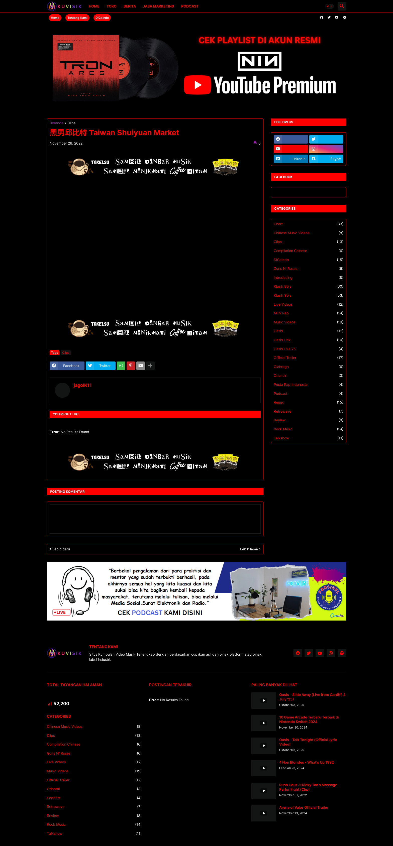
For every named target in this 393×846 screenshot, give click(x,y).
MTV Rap (308, 313)
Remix (308, 402)
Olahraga (308, 366)
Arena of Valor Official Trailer (303, 807)
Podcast (190, 6)
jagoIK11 (83, 385)
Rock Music (308, 429)
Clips (71, 123)
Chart (308, 223)
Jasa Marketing (158, 6)
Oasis (308, 330)
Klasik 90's (308, 295)
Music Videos (308, 322)
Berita (130, 6)
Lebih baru (61, 549)
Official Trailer (308, 357)
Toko (112, 6)
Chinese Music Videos (308, 232)
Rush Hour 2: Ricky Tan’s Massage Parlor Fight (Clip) (308, 787)
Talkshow (308, 438)
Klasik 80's (308, 286)
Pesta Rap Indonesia (308, 384)
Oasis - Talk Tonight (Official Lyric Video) (308, 742)
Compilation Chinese (308, 250)
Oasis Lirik (308, 339)
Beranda (56, 123)
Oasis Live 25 (308, 348)
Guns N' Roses (308, 268)
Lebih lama (249, 549)
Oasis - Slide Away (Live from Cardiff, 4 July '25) (312, 696)
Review (308, 420)
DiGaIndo (102, 18)
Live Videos (308, 304)
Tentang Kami (77, 18)
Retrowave (308, 411)
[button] (329, 6)
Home (94, 6)
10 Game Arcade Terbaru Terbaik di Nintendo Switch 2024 (309, 719)
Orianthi (308, 375)
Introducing (308, 277)
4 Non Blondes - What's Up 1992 (306, 762)
